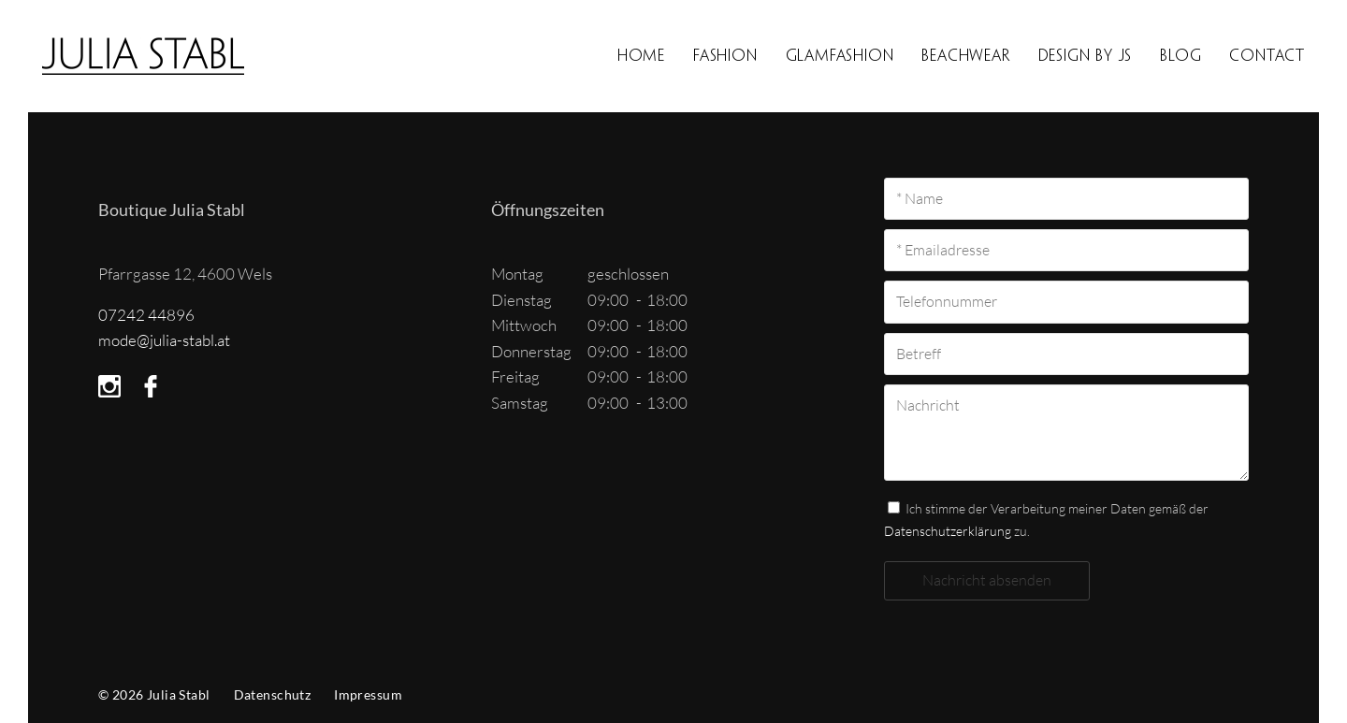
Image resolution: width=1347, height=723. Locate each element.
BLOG (1180, 56)
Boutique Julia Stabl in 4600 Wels (162, 56)
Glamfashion (840, 56)
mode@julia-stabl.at (164, 340)
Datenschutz (272, 694)
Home (641, 56)
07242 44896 (146, 315)
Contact (1267, 56)
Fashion (725, 56)
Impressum (368, 694)
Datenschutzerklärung (947, 531)
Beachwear (965, 56)
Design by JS (1085, 56)
